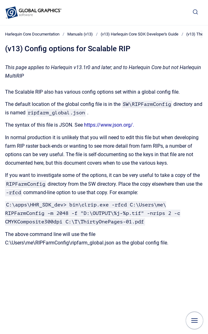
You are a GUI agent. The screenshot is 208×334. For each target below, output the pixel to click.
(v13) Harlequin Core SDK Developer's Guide (139, 34)
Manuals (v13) (80, 34)
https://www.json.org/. (109, 125)
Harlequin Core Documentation (32, 34)
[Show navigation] (194, 320)
